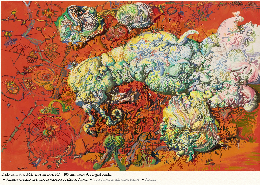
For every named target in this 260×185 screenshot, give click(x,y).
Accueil (150, 179)
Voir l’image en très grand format (116, 179)
